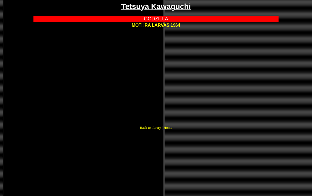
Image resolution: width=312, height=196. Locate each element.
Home (167, 127)
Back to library (150, 127)
